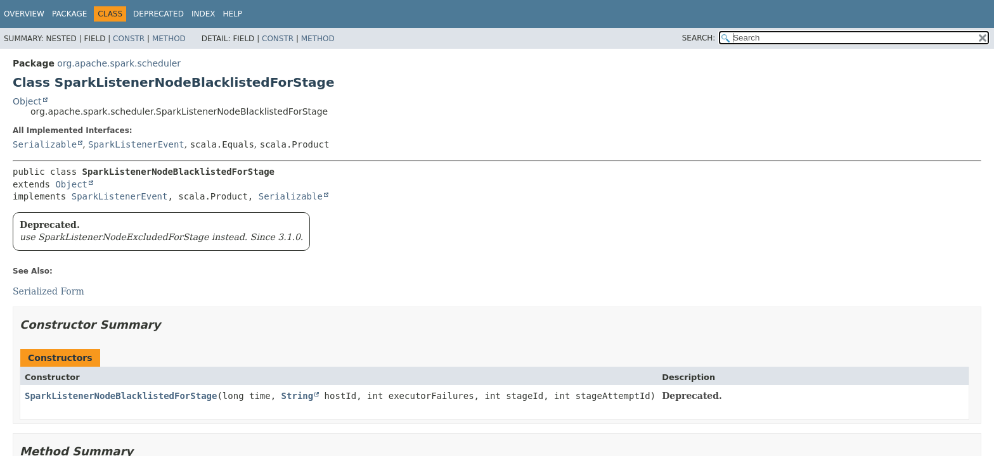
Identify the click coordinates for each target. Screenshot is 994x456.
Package (69, 14)
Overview (24, 14)
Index (203, 14)
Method (169, 38)
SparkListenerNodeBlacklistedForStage (121, 396)
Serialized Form (48, 291)
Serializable (45, 144)
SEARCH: (699, 38)
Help (232, 14)
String (297, 396)
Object (27, 101)
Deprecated (158, 14)
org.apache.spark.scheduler (119, 63)
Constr (129, 38)
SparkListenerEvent (136, 144)
